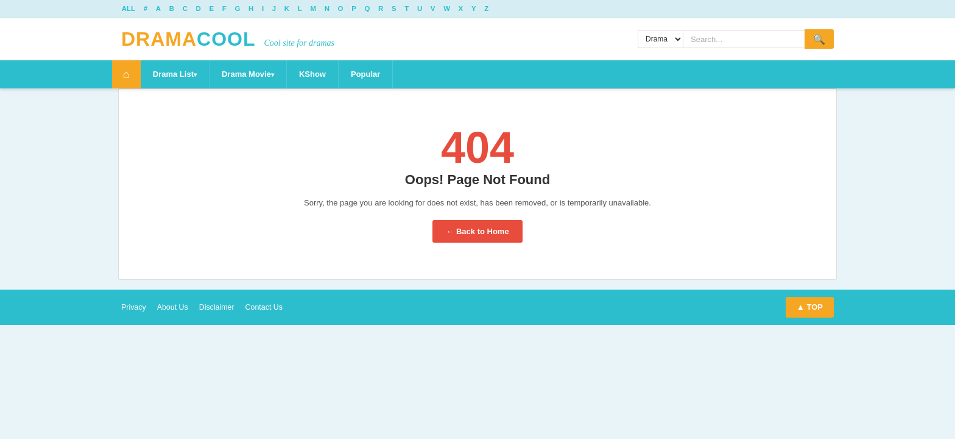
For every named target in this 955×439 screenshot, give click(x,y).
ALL (129, 9)
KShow (318, 74)
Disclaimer (220, 307)
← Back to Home (477, 232)
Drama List (178, 74)
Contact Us (269, 307)
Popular (371, 74)
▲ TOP (810, 307)
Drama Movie (252, 74)
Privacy (134, 307)
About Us (174, 307)
